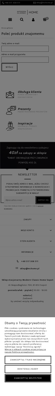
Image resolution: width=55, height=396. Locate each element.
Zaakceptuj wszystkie (28, 378)
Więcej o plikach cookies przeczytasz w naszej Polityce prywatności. (25, 351)
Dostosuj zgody (28, 369)
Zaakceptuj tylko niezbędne (28, 359)
